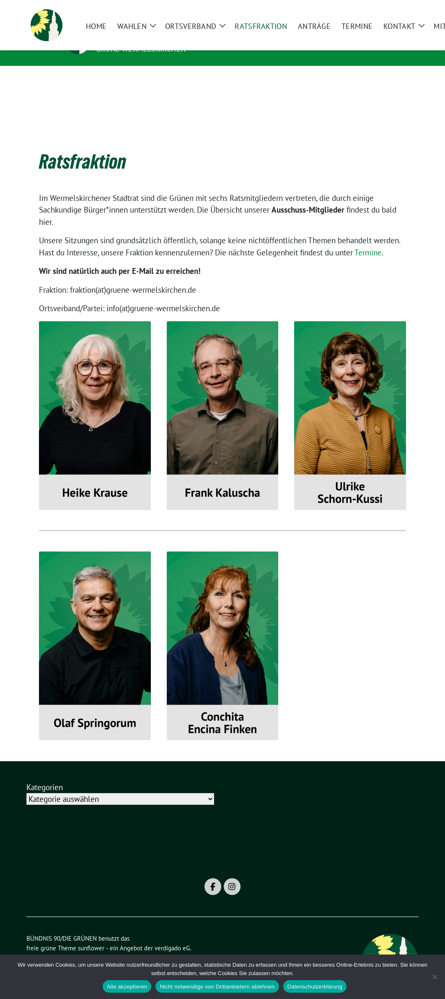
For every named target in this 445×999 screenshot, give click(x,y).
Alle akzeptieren (127, 986)
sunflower (91, 935)
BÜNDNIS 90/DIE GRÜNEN (147, 37)
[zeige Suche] (404, 10)
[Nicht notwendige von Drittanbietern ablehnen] (434, 977)
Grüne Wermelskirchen (141, 49)
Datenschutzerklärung (314, 986)
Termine (368, 239)
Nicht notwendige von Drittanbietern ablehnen (217, 986)
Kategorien (44, 774)
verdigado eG (172, 935)
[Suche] (392, 10)
